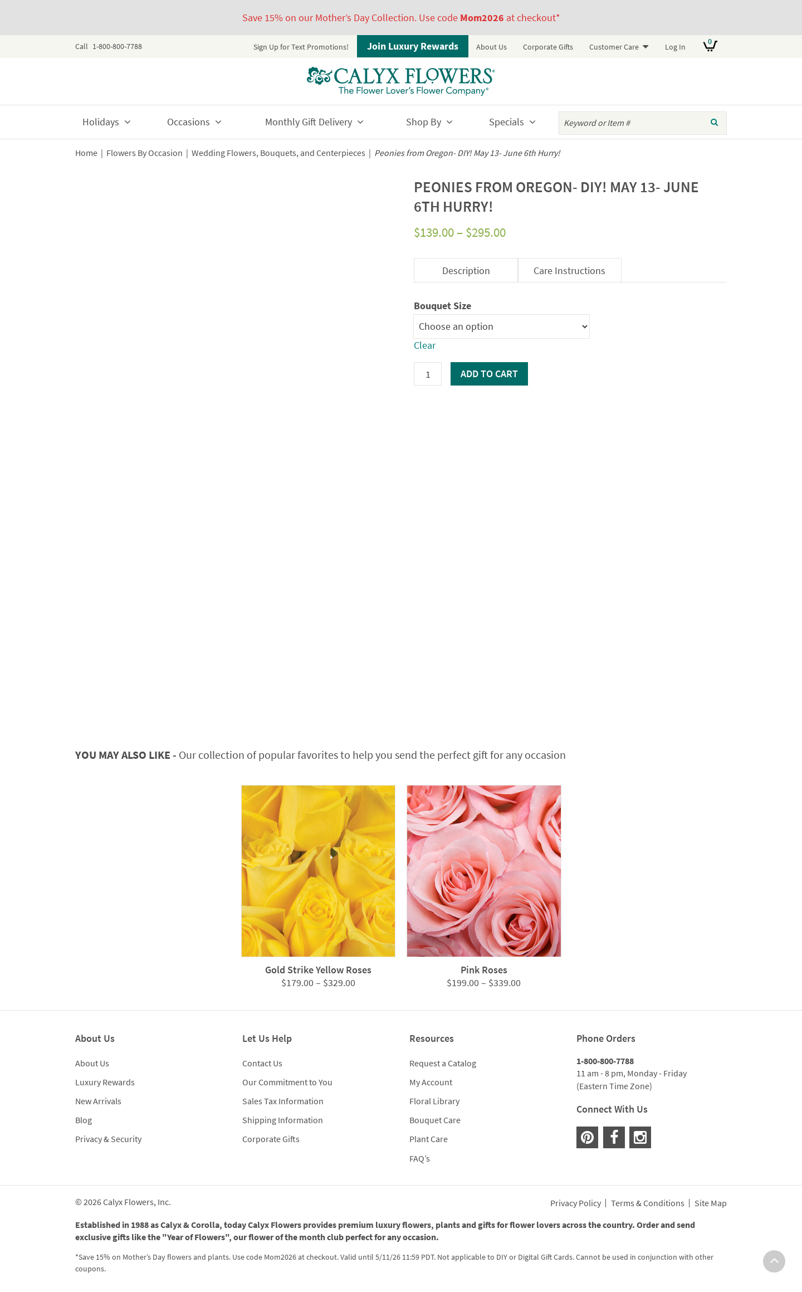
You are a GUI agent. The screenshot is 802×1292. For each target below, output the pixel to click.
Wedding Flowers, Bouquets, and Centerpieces (278, 153)
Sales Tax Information (283, 1100)
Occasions (188, 121)
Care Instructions (569, 270)
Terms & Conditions (647, 1203)
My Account (430, 1082)
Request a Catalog (442, 1063)
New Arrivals (98, 1100)
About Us (491, 47)
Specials (506, 121)
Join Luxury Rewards (412, 46)
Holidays (100, 121)
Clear (425, 345)
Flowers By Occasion (144, 153)
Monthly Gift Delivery (308, 121)
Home (86, 153)
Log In (675, 47)
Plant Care (428, 1138)
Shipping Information (282, 1119)
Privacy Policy (575, 1203)
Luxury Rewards (105, 1082)
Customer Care (614, 47)
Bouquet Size (442, 305)
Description (466, 270)
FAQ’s (419, 1158)
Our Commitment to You (287, 1082)
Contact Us (262, 1063)
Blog (83, 1119)
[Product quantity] (428, 374)
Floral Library (434, 1100)
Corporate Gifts (548, 47)
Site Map (711, 1203)
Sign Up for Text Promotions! (301, 47)
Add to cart (489, 373)
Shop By (423, 121)
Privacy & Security (108, 1138)
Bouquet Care (435, 1119)
